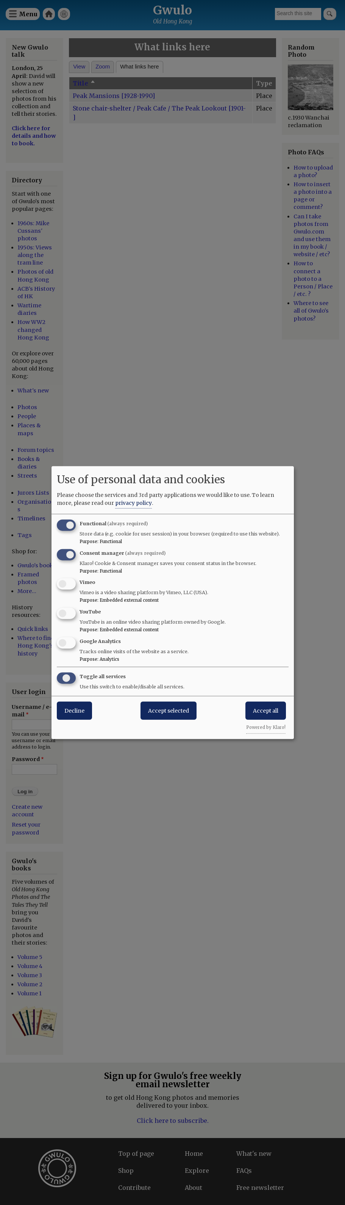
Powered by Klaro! (266, 727)
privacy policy (133, 502)
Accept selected (168, 710)
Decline (74, 710)
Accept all (265, 710)
